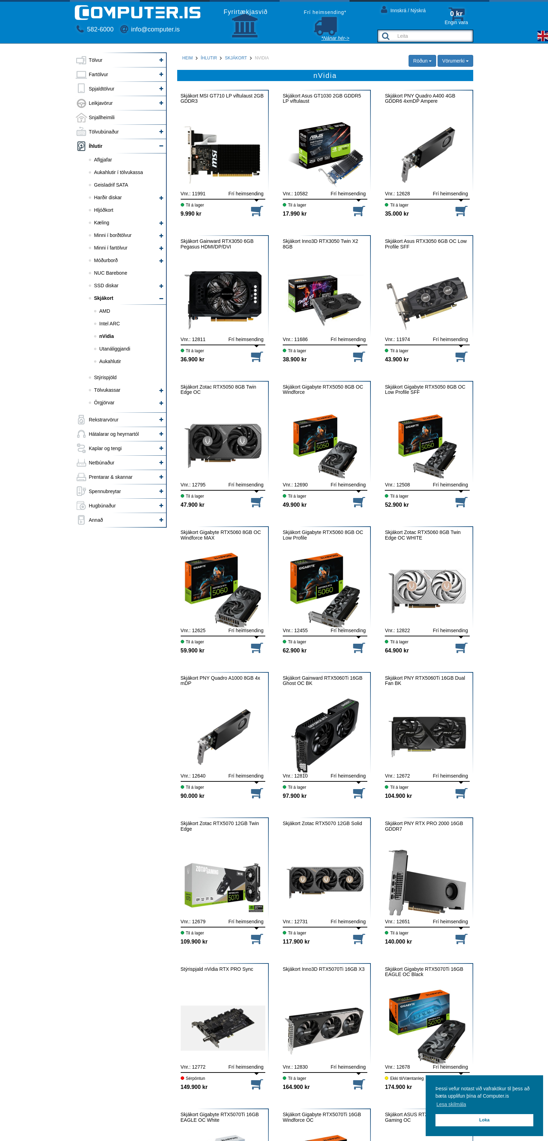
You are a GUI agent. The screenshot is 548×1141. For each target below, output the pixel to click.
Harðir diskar (108, 197)
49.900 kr (295, 505)
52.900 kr (397, 505)
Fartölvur (98, 74)
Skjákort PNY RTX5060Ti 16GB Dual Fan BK (425, 681)
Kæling (101, 222)
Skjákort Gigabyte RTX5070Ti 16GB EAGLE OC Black (424, 972)
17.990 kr (295, 214)
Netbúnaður (101, 462)
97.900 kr (295, 796)
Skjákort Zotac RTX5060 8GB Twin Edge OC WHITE (423, 535)
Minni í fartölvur (111, 248)
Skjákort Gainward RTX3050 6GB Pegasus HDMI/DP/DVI (217, 244)
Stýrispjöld (105, 377)
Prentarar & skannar (110, 477)
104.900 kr (398, 796)
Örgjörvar (104, 402)
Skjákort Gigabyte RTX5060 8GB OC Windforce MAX (221, 535)
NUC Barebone (110, 273)
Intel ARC (109, 323)
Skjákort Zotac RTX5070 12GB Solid (322, 823)
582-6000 (95, 29)
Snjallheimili (102, 117)
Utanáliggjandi (114, 349)
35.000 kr (397, 214)
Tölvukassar (107, 390)
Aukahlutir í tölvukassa (118, 172)
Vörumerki (455, 61)
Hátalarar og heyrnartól (114, 434)
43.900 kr (397, 359)
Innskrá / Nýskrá (403, 9)
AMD (104, 311)
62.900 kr (295, 650)
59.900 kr (193, 650)
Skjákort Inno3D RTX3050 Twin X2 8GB (320, 244)
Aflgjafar (103, 160)
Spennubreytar (105, 491)
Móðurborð (106, 260)
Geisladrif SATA (111, 185)
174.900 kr (398, 1087)
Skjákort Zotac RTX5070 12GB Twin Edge (220, 826)
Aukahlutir (110, 361)
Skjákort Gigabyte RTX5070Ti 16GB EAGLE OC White (220, 1117)
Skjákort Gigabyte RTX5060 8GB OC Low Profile (323, 535)
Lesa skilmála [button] (451, 1104)
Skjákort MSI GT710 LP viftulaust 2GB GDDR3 (222, 98)
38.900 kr (295, 359)
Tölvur (95, 60)
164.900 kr (296, 1087)
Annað (96, 520)
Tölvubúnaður (104, 132)
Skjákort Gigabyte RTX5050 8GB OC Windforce (323, 389)
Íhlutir (95, 146)
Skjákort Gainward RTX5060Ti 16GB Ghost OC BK (322, 681)
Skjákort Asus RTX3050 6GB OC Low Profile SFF (426, 244)
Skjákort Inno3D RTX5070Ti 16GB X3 (324, 969)
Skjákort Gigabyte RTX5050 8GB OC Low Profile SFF (425, 389)
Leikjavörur (101, 103)
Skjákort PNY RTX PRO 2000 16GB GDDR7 (424, 826)
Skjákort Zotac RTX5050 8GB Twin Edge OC (219, 389)
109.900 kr (194, 942)
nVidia (106, 336)
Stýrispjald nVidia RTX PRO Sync (217, 969)
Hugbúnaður (102, 505)
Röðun (422, 61)
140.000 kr (398, 942)
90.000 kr (193, 796)
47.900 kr (193, 505)
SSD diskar (106, 285)
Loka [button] (484, 1120)
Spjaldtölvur (101, 89)
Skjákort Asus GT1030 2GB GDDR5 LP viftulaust (322, 98)
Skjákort (103, 298)
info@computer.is (150, 29)
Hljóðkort (103, 210)
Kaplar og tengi (105, 448)
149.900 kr (194, 1087)
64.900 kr (397, 650)
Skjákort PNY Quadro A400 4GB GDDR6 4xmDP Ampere (420, 98)
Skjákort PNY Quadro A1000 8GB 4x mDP (220, 681)
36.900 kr (193, 359)
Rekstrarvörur (103, 420)
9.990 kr (191, 214)
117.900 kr (296, 942)
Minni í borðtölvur (112, 235)
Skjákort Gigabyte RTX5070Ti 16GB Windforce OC (322, 1117)
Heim (187, 58)
